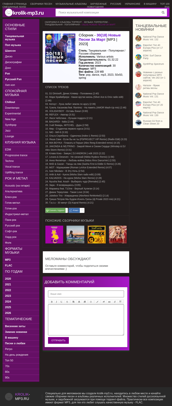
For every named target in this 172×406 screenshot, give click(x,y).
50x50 (118, 74)
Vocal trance (12, 166)
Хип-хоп (10, 85)
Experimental (13, 113)
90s (7, 377)
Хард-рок (10, 237)
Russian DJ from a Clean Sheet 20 (152, 122)
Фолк (8, 242)
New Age (10, 119)
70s (7, 366)
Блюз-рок (11, 197)
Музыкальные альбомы (71, 4)
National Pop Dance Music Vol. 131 (153, 95)
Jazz (8, 130)
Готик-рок (11, 208)
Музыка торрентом (96, 22)
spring (82, 77)
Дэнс (8, 67)
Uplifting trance (14, 172)
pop (88, 74)
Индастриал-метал (17, 214)
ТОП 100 (164, 4)
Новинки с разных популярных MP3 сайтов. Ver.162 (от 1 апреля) (154, 76)
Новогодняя (95, 7)
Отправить (58, 340)
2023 (111, 74)
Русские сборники (90, 53)
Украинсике (132, 4)
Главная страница (15, 4)
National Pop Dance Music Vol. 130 (153, 114)
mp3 (103, 74)
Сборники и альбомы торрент (63, 22)
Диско (8, 56)
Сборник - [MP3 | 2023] (100, 39)
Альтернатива (13, 191)
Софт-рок (11, 231)
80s (7, 371)
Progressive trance (16, 155)
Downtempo (12, 107)
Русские (115, 4)
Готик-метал (12, 202)
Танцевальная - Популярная (62, 24)
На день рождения (16, 354)
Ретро (8, 349)
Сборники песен (41, 4)
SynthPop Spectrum (153, 64)
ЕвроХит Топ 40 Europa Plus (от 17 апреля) (153, 48)
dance (95, 74)
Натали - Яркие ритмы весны (151, 86)
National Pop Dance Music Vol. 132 (153, 38)
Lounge (9, 136)
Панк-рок (10, 219)
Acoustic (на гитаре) (17, 185)
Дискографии (13, 62)
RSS (167, 7)
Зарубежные (98, 4)
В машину (150, 4)
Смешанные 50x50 (14, 7)
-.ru (22, 396)
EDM (8, 149)
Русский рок (12, 225)
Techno (9, 161)
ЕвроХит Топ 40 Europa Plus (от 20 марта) (153, 105)
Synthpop (10, 124)
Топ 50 (9, 360)
